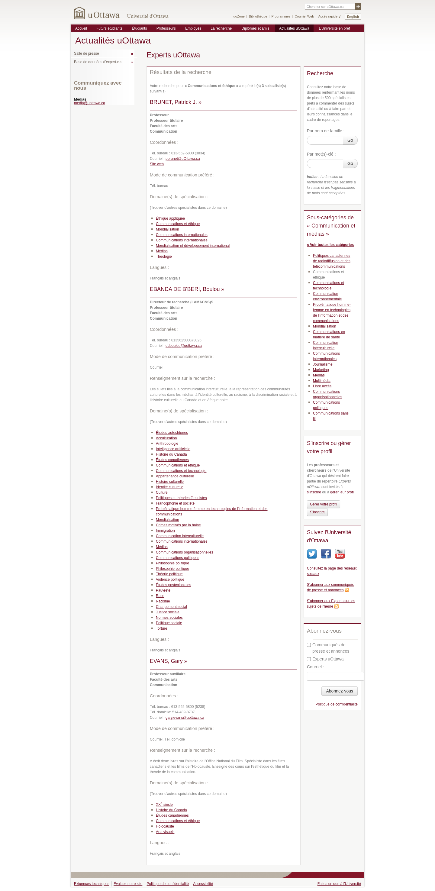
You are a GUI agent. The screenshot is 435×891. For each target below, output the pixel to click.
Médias (162, 251)
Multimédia (321, 381)
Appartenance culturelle (175, 476)
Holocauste (165, 826)
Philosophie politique (172, 563)
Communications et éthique (178, 224)
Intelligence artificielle (173, 449)
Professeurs (166, 28)
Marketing (321, 370)
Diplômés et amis (255, 28)
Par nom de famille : (326, 130)
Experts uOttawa (325, 659)
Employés (193, 28)
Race (160, 596)
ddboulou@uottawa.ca (184, 346)
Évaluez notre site (128, 884)
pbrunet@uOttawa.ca (183, 159)
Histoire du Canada (171, 454)
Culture (162, 492)
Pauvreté (163, 590)
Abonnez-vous (339, 691)
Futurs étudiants (109, 28)
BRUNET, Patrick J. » (175, 102)
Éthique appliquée (170, 218)
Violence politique (170, 579)
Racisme (163, 601)
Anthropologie (167, 443)
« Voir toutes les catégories (330, 245)
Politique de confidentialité (337, 704)
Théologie (164, 256)
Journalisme (323, 364)
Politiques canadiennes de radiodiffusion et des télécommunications (331, 261)
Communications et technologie (181, 471)
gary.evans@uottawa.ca (185, 717)
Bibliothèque (258, 16)
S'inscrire (317, 512)
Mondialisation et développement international (193, 246)
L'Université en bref (334, 28)
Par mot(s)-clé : (321, 154)
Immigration (165, 530)
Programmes (280, 16)
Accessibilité (203, 884)
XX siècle (164, 804)
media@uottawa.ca (89, 103)
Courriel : (315, 666)
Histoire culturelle (170, 481)
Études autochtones (172, 433)
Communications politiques (177, 558)
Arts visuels (165, 832)
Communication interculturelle (180, 536)
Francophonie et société (175, 503)
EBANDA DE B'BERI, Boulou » (187, 289)
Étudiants (139, 28)
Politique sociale (169, 623)
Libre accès (322, 386)
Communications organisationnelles (184, 552)
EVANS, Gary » (168, 661)
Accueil (81, 28)
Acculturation (166, 438)
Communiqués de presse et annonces (328, 648)
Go (350, 140)
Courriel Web (304, 16)
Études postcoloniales (173, 585)
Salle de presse (86, 53)
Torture (161, 628)
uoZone (239, 16)
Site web (157, 164)
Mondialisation (167, 229)
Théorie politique (169, 574)
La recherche (221, 28)
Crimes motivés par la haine (178, 525)
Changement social (171, 607)
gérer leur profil (342, 492)
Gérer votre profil (323, 504)
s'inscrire (314, 492)
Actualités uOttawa (294, 28)
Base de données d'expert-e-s (98, 62)
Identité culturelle (169, 487)
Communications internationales (182, 235)
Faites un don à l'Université (339, 884)
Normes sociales (169, 617)
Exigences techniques (91, 884)
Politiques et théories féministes (181, 498)
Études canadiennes (172, 460)
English (353, 16)
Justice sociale (167, 612)
